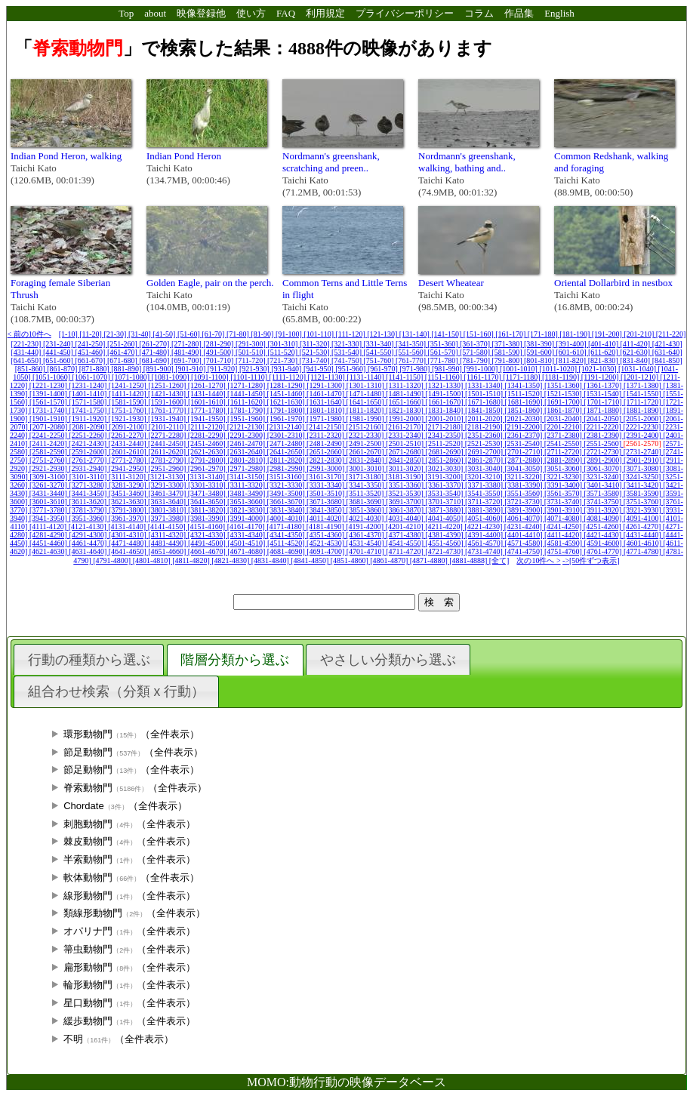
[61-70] (214, 334)
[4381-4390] (446, 535)
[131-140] (415, 334)
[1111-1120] (289, 377)
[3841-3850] (327, 510)
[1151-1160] (444, 377)
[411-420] (636, 344)
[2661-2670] (367, 452)
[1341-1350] (524, 385)
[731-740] (316, 360)
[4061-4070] (524, 518)
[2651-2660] (327, 452)
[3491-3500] (287, 493)
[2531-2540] (524, 443)
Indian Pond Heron (183, 156)
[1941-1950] (208, 418)
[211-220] (671, 334)
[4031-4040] (406, 518)
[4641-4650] (129, 551)
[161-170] (511, 334)
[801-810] (540, 360)
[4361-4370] (367, 535)
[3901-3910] (564, 510)
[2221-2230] (643, 427)
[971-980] (415, 369)
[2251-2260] (89, 435)
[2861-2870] (485, 460)
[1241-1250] (129, 385)
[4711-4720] (405, 551)
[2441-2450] (168, 443)
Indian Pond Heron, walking (66, 156)
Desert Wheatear (451, 282)
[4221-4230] (484, 526)
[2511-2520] (445, 443)
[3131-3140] (207, 477)
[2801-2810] (247, 460)
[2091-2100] (129, 427)
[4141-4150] (168, 526)
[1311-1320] (405, 385)
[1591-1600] (168, 402)
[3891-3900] (525, 510)
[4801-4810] (153, 560)
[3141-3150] (247, 477)
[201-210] (640, 334)
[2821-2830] (327, 460)
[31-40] (140, 334)
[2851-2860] (446, 460)
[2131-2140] (286, 427)
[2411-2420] (49, 443)
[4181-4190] (327, 526)
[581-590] (508, 352)
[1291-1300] (327, 385)
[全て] (499, 560)
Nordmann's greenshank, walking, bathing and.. (467, 162)
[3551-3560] (524, 493)
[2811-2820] (287, 460)
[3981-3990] (208, 518)
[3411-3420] (643, 485)
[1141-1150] (405, 377)
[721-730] (283, 360)
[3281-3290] (129, 485)
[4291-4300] (89, 535)
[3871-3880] (446, 510)
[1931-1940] (168, 418)
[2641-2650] (287, 452)
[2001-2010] (446, 418)
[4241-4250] (564, 526)
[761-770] (412, 360)
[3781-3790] (89, 510)
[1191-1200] (601, 377)
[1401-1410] (89, 393)
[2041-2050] (604, 418)
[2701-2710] (525, 452)
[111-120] (352, 334)
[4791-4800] (113, 560)
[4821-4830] (231, 560)
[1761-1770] (168, 410)
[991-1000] (482, 369)
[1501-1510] (485, 393)
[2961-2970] (208, 468)
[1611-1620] (246, 402)
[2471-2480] (287, 443)
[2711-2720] (564, 452)
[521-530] (316, 352)
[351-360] (444, 344)
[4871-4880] (430, 560)
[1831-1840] (445, 410)
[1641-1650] (367, 402)
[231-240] (59, 344)
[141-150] (447, 334)
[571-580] (476, 352)
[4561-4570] (485, 543)
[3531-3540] (445, 493)
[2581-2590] (49, 452)
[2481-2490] (327, 443)
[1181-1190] (561, 377)
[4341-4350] (287, 535)
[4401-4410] (525, 535)
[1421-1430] (168, 393)
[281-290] (219, 344)
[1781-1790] (247, 410)
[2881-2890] (564, 460)
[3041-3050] (524, 468)
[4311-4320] (167, 535)
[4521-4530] (327, 543)
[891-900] (159, 369)
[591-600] (540, 352)
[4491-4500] (208, 543)
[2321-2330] (366, 435)
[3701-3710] (446, 501)
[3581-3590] (644, 493)
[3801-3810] (168, 510)
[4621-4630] (49, 551)
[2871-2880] (525, 460)
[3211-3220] (524, 477)
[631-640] (667, 352)
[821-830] (604, 360)
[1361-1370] (604, 385)
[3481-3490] (247, 493)
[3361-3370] (446, 485)
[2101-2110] (168, 427)
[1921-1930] (129, 418)
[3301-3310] (208, 485)
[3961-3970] (129, 518)
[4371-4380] (406, 535)
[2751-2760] (49, 460)
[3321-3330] (287, 485)
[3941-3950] (49, 518)
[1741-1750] (89, 410)
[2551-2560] (604, 443)
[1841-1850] (485, 410)
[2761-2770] (89, 460)
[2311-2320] (326, 435)
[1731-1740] (49, 410)
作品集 (519, 13)
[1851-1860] (524, 410)
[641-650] (27, 360)
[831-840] (636, 360)
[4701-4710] (367, 551)
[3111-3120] (128, 477)
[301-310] (283, 344)
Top (126, 13)
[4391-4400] (485, 535)
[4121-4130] (89, 526)
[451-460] (91, 352)
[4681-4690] (287, 551)
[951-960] (351, 369)
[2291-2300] (247, 435)
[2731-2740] (644, 452)
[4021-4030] (366, 518)
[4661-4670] (208, 551)
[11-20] (91, 334)
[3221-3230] (564, 477)
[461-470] (123, 352)
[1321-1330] (445, 385)
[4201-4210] (406, 526)
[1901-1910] (49, 418)
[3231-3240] (604, 477)
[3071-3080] (644, 468)
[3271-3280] (89, 485)
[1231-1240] (89, 385)
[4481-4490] (168, 543)
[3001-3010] (367, 468)
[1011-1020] (558, 369)
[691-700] (187, 360)
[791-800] (508, 360)
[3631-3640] (168, 501)
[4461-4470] (89, 543)
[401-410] (604, 344)
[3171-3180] (366, 477)
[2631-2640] (247, 452)
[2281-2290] (208, 435)
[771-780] (444, 360)
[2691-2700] (485, 452)
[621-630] (636, 352)
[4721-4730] (445, 551)
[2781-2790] (168, 460)
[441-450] (59, 352)
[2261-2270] (129, 435)
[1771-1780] (208, 410)
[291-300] (252, 344)
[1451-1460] (287, 393)
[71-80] (238, 334)
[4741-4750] (524, 551)
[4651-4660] (168, 551)
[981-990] (448, 369)
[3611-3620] (88, 501)
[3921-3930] (644, 510)
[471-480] (155, 352)
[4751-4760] (564, 551)
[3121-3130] (168, 477)
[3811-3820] (207, 510)
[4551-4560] (446, 543)
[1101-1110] (249, 377)
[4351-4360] (327, 535)
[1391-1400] (49, 393)
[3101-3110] (89, 477)
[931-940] (287, 369)
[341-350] (412, 344)
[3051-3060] (564, 468)
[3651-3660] (247, 501)
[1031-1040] (638, 369)
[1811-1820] (366, 410)
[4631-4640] (89, 551)
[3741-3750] (604, 501)
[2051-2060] (644, 418)
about (155, 13)
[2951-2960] (168, 468)
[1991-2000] (406, 418)
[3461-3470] (168, 493)
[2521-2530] (485, 443)
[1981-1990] (367, 418)
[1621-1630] (287, 402)
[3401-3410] (604, 485)
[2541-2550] (564, 443)
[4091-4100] (644, 518)
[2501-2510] (406, 443)
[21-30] (115, 334)
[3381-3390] (525, 485)
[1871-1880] (604, 410)
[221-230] (27, 344)
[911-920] (223, 369)
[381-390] (540, 344)
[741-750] (347, 360)
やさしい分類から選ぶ (388, 659)
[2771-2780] (129, 460)
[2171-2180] (445, 427)
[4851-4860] (351, 560)
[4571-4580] (525, 543)
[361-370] (476, 344)
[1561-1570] (49, 402)
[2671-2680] (406, 452)
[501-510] (252, 352)
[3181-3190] (406, 477)
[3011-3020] (405, 468)
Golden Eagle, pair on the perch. (210, 282)
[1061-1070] (92, 377)
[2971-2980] (247, 468)
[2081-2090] (89, 427)
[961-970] (384, 369)
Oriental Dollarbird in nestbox (613, 282)
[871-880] (95, 369)
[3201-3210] (485, 477)
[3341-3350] (367, 485)
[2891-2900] (604, 460)
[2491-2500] (367, 443)
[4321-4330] (208, 535)
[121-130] (383, 334)
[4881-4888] (469, 560)
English (559, 13)
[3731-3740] (564, 501)
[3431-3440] (49, 493)
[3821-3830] (247, 510)
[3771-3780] (49, 510)
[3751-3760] (644, 501)
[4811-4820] (191, 560)
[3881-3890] (485, 510)
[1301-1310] (367, 385)
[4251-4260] (604, 526)
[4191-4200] (366, 526)
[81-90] (263, 334)
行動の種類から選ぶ (89, 659)
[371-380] (508, 344)
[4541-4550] (406, 543)
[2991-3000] (327, 468)
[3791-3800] (129, 510)
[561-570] (444, 352)
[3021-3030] (445, 468)
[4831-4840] (271, 560)
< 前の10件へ (29, 334)
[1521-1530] (564, 393)
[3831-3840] (287, 510)
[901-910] (191, 369)
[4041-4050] (445, 518)
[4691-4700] (327, 551)
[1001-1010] (520, 369)
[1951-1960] (247, 418)
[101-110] (319, 334)
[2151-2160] (366, 427)
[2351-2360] (485, 435)
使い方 (251, 13)
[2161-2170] (406, 427)
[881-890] (127, 369)
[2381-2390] (604, 435)
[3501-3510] (327, 493)
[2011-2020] (484, 418)
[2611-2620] (167, 452)
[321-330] (347, 344)
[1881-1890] (644, 410)
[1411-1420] (128, 393)
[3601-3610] (49, 501)
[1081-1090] (172, 377)
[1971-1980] (327, 418)
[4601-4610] (644, 543)
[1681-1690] (525, 402)
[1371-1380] (644, 385)
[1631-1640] (327, 402)
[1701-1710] (604, 402)
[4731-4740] (485, 551)
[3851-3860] (367, 510)
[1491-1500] (446, 393)
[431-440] (27, 352)
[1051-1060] (52, 377)
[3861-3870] (406, 510)
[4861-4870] (390, 560)
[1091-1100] (210, 377)
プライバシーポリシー (405, 13)
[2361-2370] (524, 435)
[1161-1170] (484, 377)
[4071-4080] (564, 518)
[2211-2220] (603, 427)
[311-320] (315, 344)
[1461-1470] (327, 393)
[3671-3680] (327, 501)
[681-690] (155, 360)
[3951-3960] (89, 518)
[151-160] (480, 334)
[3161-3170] (327, 477)
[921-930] (255, 369)
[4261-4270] (643, 526)
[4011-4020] (326, 518)
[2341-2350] (445, 435)
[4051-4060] (485, 518)
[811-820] (572, 360)
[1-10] (69, 334)
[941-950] (319, 369)
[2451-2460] (208, 443)
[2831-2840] (367, 460)
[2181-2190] (485, 427)
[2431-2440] (129, 443)
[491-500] (219, 352)
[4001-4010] (287, 518)
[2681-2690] (446, 452)
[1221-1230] (49, 385)
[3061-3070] (604, 468)
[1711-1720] (643, 402)
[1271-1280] (247, 385)
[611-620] (604, 352)
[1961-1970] (287, 418)
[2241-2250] (49, 435)
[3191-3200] (445, 477)
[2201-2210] (564, 427)
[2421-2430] (89, 443)
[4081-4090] (604, 518)
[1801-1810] (327, 410)
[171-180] (544, 334)
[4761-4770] (604, 551)
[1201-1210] (641, 377)
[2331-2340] (406, 435)
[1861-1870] (564, 410)
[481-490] (187, 352)
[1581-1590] (129, 402)
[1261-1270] (208, 385)
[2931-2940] (89, 468)
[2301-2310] (287, 435)
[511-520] (283, 352)
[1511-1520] (524, 393)
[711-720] (251, 360)
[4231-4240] (524, 526)
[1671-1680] (485, 402)
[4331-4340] (247, 535)
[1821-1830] (406, 410)
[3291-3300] (168, 485)
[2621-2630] (208, 452)
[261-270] (155, 344)
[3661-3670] (287, 501)
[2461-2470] (247, 443)
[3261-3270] (49, 485)
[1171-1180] (522, 377)
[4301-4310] (129, 535)
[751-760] (380, 360)
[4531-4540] (367, 543)
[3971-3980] (168, 518)
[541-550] (380, 352)
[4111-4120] (49, 526)
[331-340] (380, 344)
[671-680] (123, 360)
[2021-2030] (524, 418)
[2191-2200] (524, 427)
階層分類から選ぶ (234, 659)
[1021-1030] (599, 369)
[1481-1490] (406, 393)
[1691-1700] (564, 402)
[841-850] (667, 360)
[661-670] (91, 360)
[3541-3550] (485, 493)
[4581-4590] (564, 543)
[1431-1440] (208, 393)
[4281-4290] (49, 535)
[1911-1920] (88, 418)
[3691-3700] (406, 501)
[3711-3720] (484, 501)
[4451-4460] (49, 543)
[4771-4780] (644, 551)
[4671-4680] (247, 551)
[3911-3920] (604, 510)
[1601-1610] (208, 402)
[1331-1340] (485, 385)
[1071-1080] (132, 377)
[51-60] (189, 334)
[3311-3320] (246, 485)
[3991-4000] (247, 518)
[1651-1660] (406, 402)
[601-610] (572, 352)
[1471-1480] (367, 393)
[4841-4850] (311, 560)
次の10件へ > (538, 560)
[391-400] (572, 344)
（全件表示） (169, 734)
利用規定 (325, 13)
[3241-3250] (643, 477)
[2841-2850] (406, 460)
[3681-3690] (367, 501)
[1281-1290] (287, 385)
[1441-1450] (247, 393)
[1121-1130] (327, 377)
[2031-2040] (564, 418)
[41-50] (164, 334)
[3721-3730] (524, 501)
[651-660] (59, 360)
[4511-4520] (287, 543)
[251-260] (123, 344)
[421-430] (667, 344)
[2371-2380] (564, 435)
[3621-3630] (129, 501)
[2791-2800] (208, 460)
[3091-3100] (49, 477)
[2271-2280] (168, 435)
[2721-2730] (604, 452)
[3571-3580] (604, 493)
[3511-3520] (366, 493)
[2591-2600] (89, 452)
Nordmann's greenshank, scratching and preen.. (331, 162)
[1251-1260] (168, 385)
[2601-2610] (129, 452)
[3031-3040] (485, 468)
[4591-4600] (604, 543)
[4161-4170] (247, 526)
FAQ (285, 13)
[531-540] (347, 352)
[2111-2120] (207, 427)
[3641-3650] (208, 501)
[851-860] (31, 369)
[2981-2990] (287, 468)
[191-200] (608, 334)
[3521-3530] (406, 493)
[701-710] (219, 360)
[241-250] (91, 344)
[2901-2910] (644, 460)
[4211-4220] (444, 526)
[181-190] (575, 334)
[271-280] (187, 344)
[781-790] (476, 360)
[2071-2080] (49, 427)
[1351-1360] (564, 385)
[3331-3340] (327, 485)
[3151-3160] (286, 477)
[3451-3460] (129, 493)
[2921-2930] (49, 468)
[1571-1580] (89, 402)
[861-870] (63, 369)
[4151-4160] (207, 526)
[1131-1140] (366, 377)
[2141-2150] (327, 427)
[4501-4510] (247, 543)
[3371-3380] (485, 485)
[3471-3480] (208, 493)
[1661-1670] (446, 402)
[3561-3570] (564, 493)
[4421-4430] (604, 535)
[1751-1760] (129, 410)
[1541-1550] (644, 393)
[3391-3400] (564, 485)
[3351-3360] (406, 485)
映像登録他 (201, 13)
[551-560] (412, 352)
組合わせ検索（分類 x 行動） (116, 691)
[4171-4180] (286, 526)
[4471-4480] (129, 543)
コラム (479, 13)
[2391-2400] (644, 435)
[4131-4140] (128, 526)
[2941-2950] (129, 468)
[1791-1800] (287, 410)
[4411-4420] (564, 535)
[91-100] (290, 334)
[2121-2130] (247, 427)
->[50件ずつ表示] (591, 560)
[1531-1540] (604, 393)
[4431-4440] (644, 535)
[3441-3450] (89, 493)
